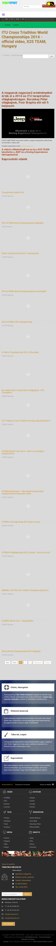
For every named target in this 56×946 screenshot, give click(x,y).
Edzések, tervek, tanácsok (24, 877)
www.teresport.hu (27, 146)
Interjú (17, 19)
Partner (6, 838)
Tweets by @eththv (8, 864)
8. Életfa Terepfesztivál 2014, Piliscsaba (20, 352)
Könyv (32, 844)
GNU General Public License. (43, 941)
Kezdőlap (7, 25)
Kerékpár (7, 821)
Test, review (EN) (21, 887)
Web (5, 844)
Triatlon (6, 818)
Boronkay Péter (35, 824)
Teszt (12, 19)
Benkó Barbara (35, 818)
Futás (6, 824)
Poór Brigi (33, 821)
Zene (32, 838)
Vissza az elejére (47, 785)
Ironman (7, 807)
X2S (5, 801)
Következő (38, 662)
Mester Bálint (34, 827)
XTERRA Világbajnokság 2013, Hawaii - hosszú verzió (26, 552)
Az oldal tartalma (21, 884)
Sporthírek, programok (23, 874)
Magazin (7, 841)
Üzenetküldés (8, 924)
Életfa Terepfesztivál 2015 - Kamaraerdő (20, 253)
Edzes (6, 19)
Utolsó (47, 662)
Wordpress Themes (28, 939)
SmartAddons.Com (31, 937)
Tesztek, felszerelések (23, 880)
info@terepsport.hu (11, 914)
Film (31, 841)
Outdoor (7, 827)
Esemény (33, 847)
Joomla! (5, 941)
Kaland (32, 798)
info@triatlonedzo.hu (12, 918)
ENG (23, 19)
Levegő (32, 804)
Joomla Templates (45, 937)
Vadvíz (32, 801)
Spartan (7, 804)
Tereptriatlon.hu (7, 784)
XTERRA (16, 25)
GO (51, 56)
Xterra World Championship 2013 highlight (21, 651)
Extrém (32, 807)
